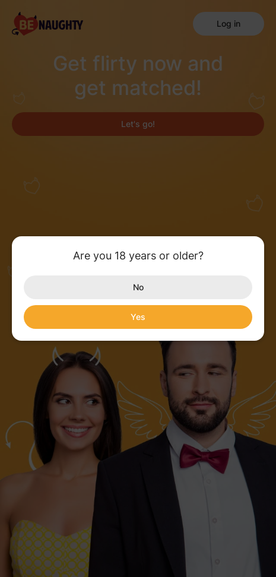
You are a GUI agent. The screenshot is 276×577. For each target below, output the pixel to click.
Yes (138, 317)
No (138, 287)
